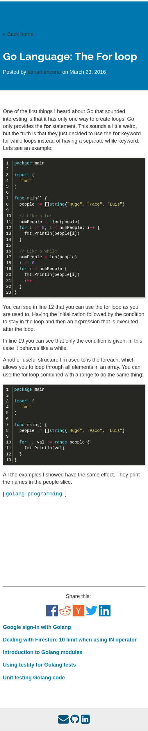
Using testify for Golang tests (39, 665)
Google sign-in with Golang (37, 627)
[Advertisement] (74, 542)
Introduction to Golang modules (42, 652)
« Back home (18, 34)
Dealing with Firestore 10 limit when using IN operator (70, 640)
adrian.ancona (45, 72)
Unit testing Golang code (34, 678)
